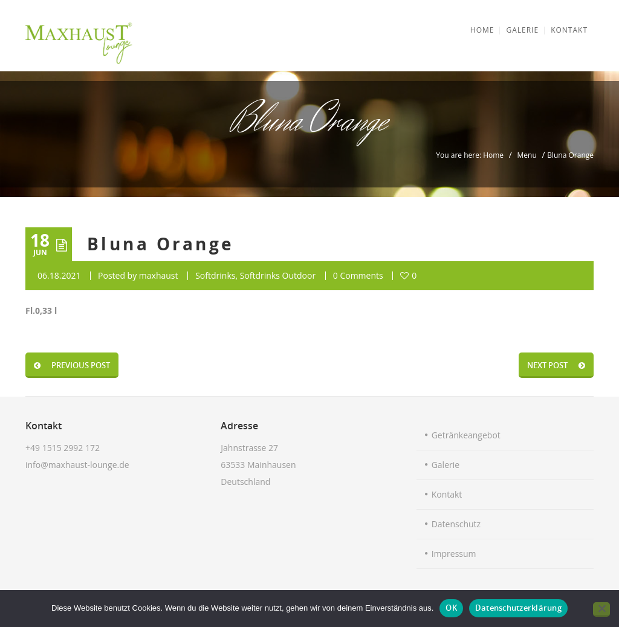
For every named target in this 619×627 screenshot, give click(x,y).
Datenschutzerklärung (518, 607)
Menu (527, 155)
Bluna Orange (161, 244)
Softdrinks (215, 275)
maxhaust (158, 275)
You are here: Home (470, 155)
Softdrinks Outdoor (278, 275)
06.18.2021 (58, 275)
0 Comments (358, 275)
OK (451, 607)
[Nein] (601, 609)
